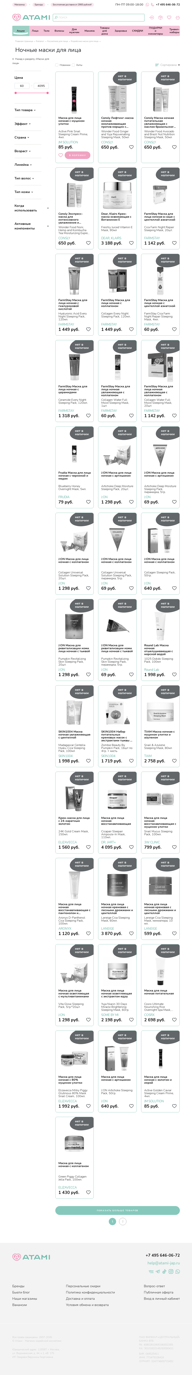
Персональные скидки (83, 1286)
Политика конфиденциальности (90, 1292)
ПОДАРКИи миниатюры (155, 31)
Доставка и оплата (80, 1298)
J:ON (104, 496)
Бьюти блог (21, 1292)
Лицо (35, 31)
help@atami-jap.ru (164, 1263)
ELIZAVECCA (67, 842)
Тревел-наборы (174, 31)
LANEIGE (107, 928)
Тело (46, 31)
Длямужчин (74, 31)
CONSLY (107, 142)
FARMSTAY (152, 237)
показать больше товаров (117, 1210)
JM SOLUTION (68, 142)
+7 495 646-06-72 (165, 4)
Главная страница (24, 41)
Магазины (20, 4)
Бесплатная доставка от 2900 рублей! (72, 4)
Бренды (39, 4)
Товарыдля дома (105, 31)
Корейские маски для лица (84, 41)
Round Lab (151, 669)
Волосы (59, 31)
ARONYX (64, 928)
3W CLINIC (152, 842)
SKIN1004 (65, 755)
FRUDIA (63, 496)
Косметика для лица (57, 41)
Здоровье (121, 31)
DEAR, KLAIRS (111, 237)
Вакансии (19, 1305)
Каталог (40, 41)
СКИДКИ (137, 31)
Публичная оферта (158, 1292)
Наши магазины (24, 1298)
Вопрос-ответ (154, 1286)
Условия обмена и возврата (87, 1305)
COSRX (149, 1014)
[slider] (16, 93)
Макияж (90, 31)
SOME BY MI (110, 1014)
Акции (21, 31)
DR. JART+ (108, 842)
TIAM (148, 755)
